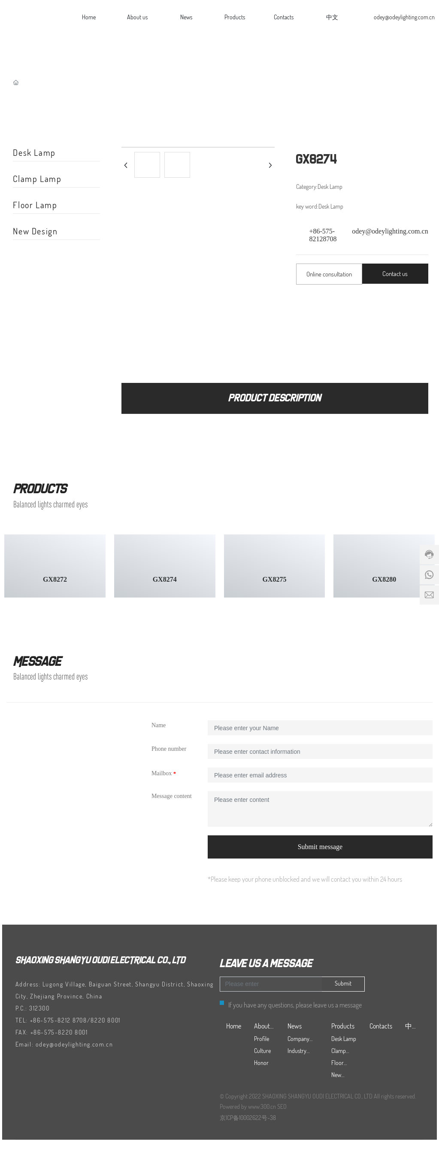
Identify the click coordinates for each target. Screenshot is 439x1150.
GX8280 (384, 579)
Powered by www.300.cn (248, 1106)
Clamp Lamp (37, 178)
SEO (282, 1106)
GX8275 (274, 579)
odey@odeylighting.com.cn (404, 17)
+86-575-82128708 (322, 235)
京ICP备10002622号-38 (248, 1117)
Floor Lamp (35, 204)
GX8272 (55, 579)
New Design (35, 231)
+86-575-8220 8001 (59, 1032)
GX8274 (165, 579)
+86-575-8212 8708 (58, 1020)
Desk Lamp (34, 152)
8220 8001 (105, 1020)
